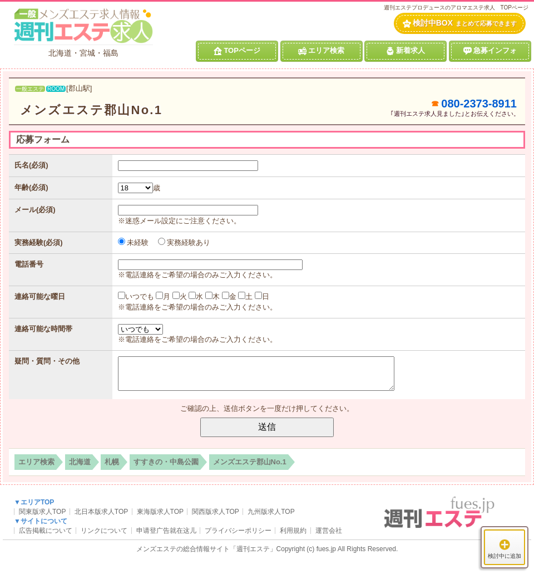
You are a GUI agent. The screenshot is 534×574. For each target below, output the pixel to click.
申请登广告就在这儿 (166, 530)
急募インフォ (490, 50)
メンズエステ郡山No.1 (91, 110)
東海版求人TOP (160, 512)
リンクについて (104, 530)
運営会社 (328, 530)
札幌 (112, 462)
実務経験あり (184, 242)
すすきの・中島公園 (166, 462)
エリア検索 (321, 50)
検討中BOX (460, 23)
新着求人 (405, 50)
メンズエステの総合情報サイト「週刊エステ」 (206, 549)
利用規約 (293, 530)
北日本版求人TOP (101, 512)
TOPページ (237, 50)
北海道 (80, 462)
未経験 (133, 242)
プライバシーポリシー (238, 530)
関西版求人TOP (215, 512)
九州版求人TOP (271, 512)
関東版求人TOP (42, 512)
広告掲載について (45, 530)
